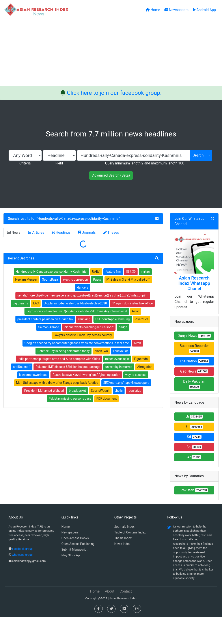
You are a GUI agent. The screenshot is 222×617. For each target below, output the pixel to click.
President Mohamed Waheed (44, 390)
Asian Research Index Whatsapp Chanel (194, 283)
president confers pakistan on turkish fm (45, 319)
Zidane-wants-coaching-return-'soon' (89, 327)
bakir (135, 311)
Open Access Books (75, 538)
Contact (125, 591)
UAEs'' (96, 271)
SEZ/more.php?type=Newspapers (126, 382)
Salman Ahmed (48, 327)
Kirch (137, 343)
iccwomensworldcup (33, 375)
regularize (134, 390)
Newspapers (70, 532)
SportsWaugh (100, 390)
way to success (135, 375)
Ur (194, 416)
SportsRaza (50, 279)
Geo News (194, 371)
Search (198, 155)
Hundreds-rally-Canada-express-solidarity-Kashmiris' (78, 218)
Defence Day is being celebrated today (63, 351)
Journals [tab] (87, 232)
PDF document (106, 398)
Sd (194, 437)
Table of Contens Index (130, 532)
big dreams (20, 303)
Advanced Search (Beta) (111, 175)
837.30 (131, 271)
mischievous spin (117, 359)
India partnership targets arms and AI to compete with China (59, 359)
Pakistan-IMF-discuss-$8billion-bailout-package (67, 367)
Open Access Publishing (78, 544)
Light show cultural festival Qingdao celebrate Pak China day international (76, 311)
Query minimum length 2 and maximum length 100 (144, 163)
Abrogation (145, 367)
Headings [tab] (61, 232)
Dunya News (194, 336)
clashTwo (101, 351)
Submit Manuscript (75, 549)
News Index (122, 544)
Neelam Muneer (26, 279)
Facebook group (22, 548)
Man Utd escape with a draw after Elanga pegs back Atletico (57, 382)
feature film (113, 271)
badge (123, 327)
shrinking (84, 319)
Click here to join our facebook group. (114, 92)
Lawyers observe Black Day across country (83, 335)
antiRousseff (21, 367)
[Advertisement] (111, 53)
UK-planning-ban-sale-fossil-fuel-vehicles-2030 (75, 303)
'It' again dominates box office (132, 303)
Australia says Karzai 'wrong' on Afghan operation (86, 375)
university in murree (118, 367)
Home (66, 526)
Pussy (97, 279)
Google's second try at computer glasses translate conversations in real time (76, 343)
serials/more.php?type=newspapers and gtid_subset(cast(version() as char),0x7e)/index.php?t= (82, 295)
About (109, 591)
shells (119, 390)
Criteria (25, 163)
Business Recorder (194, 348)
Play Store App (72, 555)
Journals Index (124, 526)
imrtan (145, 271)
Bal (194, 447)
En (194, 427)
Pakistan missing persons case (70, 398)
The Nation (194, 361)
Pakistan (194, 490)
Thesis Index (123, 538)
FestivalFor (120, 351)
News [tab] (13, 232)
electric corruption (75, 279)
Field (59, 163)
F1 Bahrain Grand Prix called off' (128, 279)
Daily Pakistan (194, 384)
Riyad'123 (141, 319)
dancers (82, 287)
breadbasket (77, 390)
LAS (36, 303)
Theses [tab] (111, 232)
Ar (194, 457)
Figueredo (141, 359)
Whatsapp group (22, 554)
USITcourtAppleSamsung (112, 319)
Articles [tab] (36, 232)
